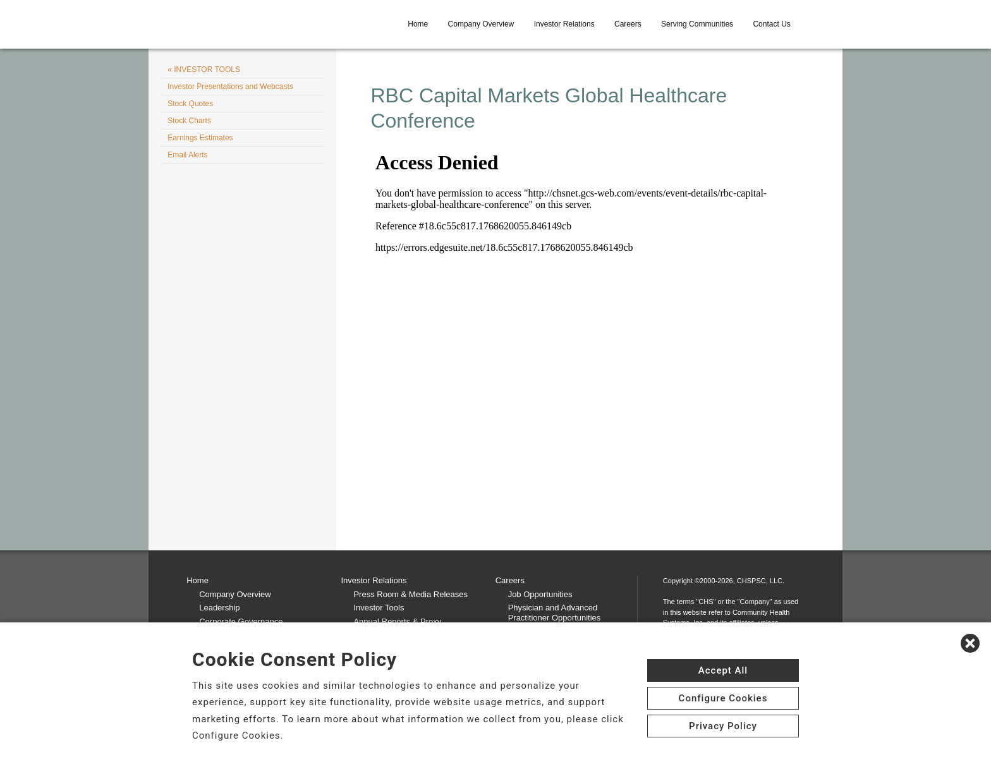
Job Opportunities (540, 594)
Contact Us (771, 24)
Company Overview (481, 24)
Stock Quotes (190, 103)
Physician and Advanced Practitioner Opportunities (554, 612)
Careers (627, 24)
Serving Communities (697, 24)
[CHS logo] (277, 24)
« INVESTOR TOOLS (203, 69)
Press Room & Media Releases (410, 594)
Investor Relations (564, 24)
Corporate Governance (241, 621)
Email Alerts (187, 154)
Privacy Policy (723, 726)
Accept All (723, 670)
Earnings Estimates (200, 137)
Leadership (219, 607)
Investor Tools (378, 607)
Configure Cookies (723, 698)
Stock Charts (189, 120)
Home (418, 24)
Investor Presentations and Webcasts (230, 86)
